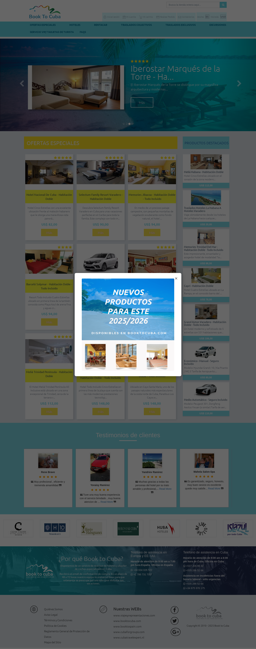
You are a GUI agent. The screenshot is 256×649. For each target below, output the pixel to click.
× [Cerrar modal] (176, 278)
